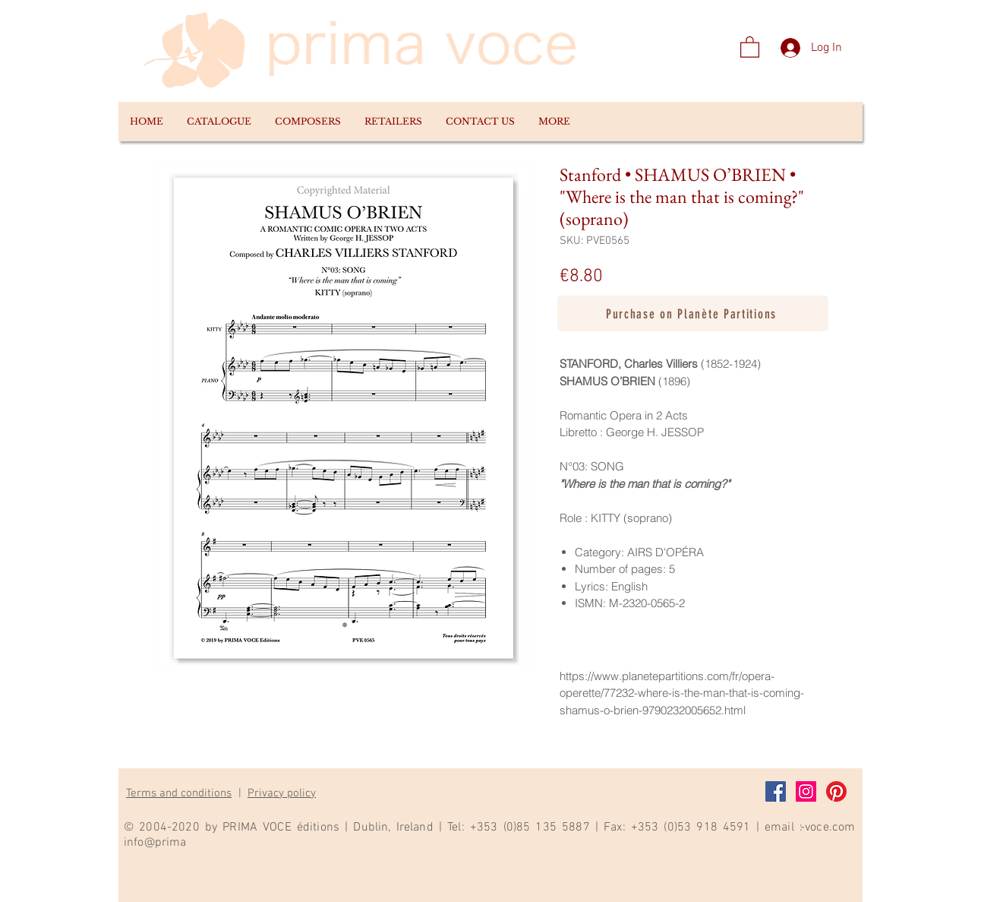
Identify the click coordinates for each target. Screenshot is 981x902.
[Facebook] (775, 791)
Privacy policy (282, 793)
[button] (219, 121)
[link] (749, 46)
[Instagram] (806, 791)
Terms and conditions (179, 793)
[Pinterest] (836, 791)
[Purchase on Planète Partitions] (692, 313)
